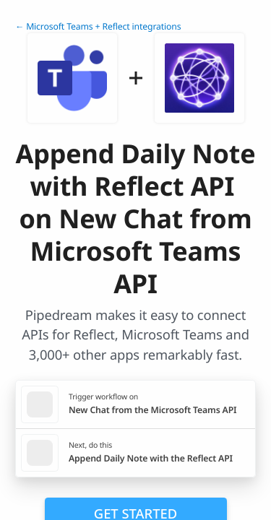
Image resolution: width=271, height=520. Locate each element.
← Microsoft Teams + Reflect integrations (98, 26)
